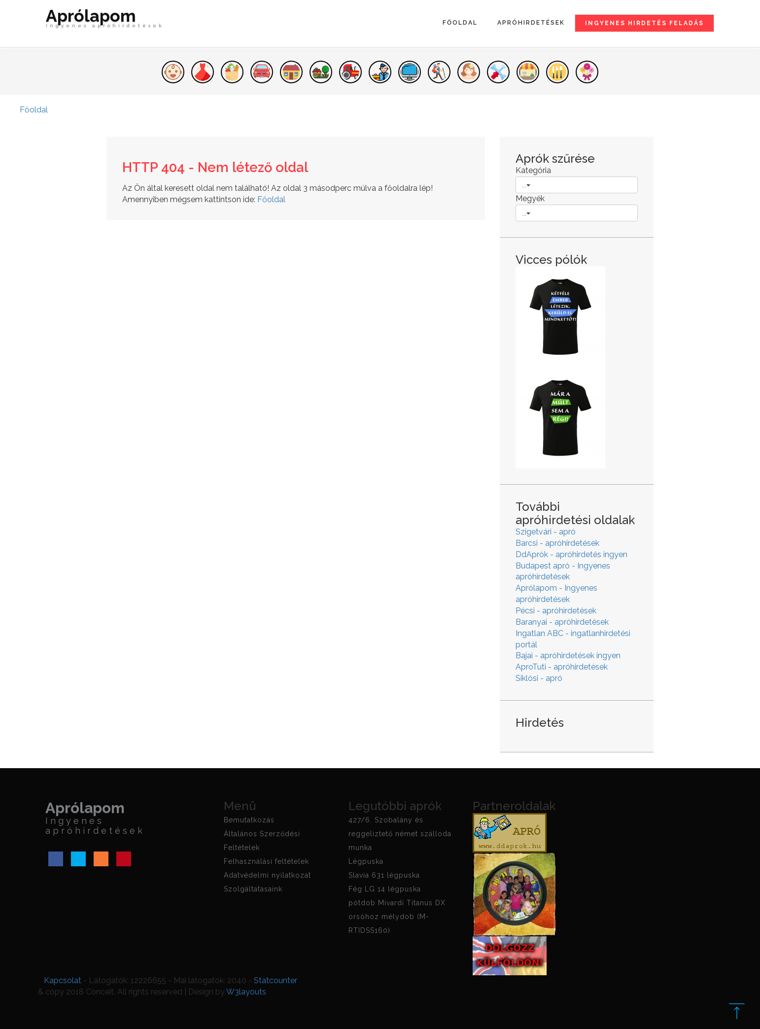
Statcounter (275, 980)
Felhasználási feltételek (266, 861)
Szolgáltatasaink (253, 889)
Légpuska (365, 861)
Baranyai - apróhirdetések (562, 622)
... (526, 185)
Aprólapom (105, 21)
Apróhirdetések (531, 22)
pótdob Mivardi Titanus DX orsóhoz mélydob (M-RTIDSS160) (397, 916)
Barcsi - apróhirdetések (557, 543)
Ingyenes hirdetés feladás (644, 23)
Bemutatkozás (249, 820)
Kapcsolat (62, 980)
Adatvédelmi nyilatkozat (267, 875)
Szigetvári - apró (546, 531)
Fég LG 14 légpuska (384, 889)
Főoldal (460, 22)
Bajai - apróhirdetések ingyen (568, 655)
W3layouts (246, 991)
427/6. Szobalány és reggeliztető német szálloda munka (399, 834)
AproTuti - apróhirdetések (562, 667)
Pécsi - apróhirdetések (556, 610)
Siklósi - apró (539, 678)
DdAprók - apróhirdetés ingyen (571, 554)
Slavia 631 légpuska (384, 875)
